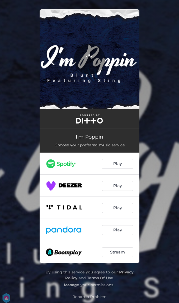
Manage (71, 284)
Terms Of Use (100, 278)
